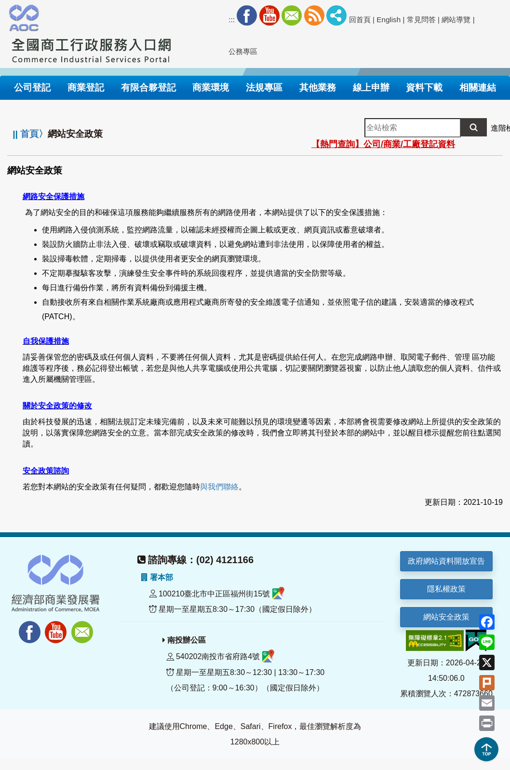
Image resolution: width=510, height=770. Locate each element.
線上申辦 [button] (371, 87)
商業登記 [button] (85, 87)
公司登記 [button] (32, 87)
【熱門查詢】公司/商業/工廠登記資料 (383, 144)
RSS (314, 15)
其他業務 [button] (317, 87)
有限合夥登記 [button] (148, 87)
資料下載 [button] (424, 87)
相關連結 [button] (477, 87)
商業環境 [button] (210, 87)
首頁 (29, 134)
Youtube (269, 15)
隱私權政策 (446, 589)
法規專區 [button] (264, 87)
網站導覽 (456, 19)
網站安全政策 (446, 617)
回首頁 (360, 19)
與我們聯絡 (219, 487)
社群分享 (336, 15)
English (388, 19)
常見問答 (421, 19)
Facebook (247, 15)
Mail (292, 15)
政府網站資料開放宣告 (446, 561)
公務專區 (242, 51)
